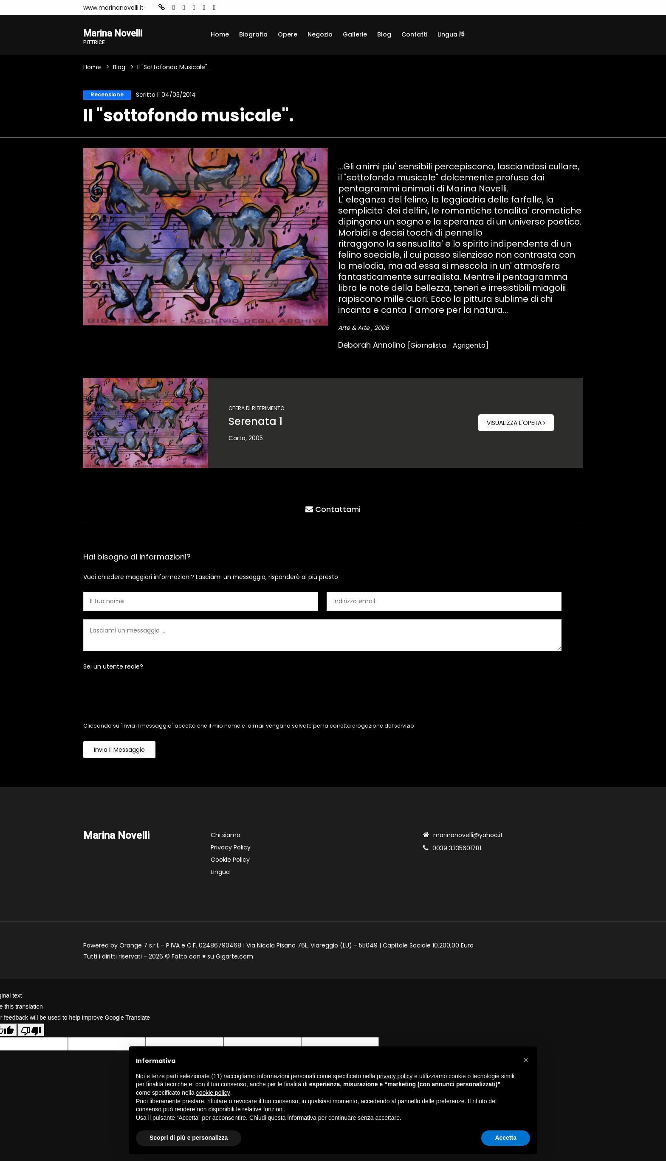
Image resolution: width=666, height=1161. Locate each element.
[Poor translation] (31, 1032)
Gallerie (355, 34)
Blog (384, 34)
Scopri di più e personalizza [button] (189, 1137)
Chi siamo (225, 837)
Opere (287, 34)
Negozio (320, 34)
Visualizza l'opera (516, 425)
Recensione (105, 96)
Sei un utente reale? (113, 669)
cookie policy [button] (213, 1092)
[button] (526, 1060)
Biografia (253, 34)
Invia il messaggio (119, 752)
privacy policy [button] (394, 1076)
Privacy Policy (231, 850)
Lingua (450, 34)
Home (220, 34)
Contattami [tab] (333, 509)
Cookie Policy (230, 862)
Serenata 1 (255, 424)
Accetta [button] (505, 1137)
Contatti (414, 34)
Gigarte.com (234, 959)
